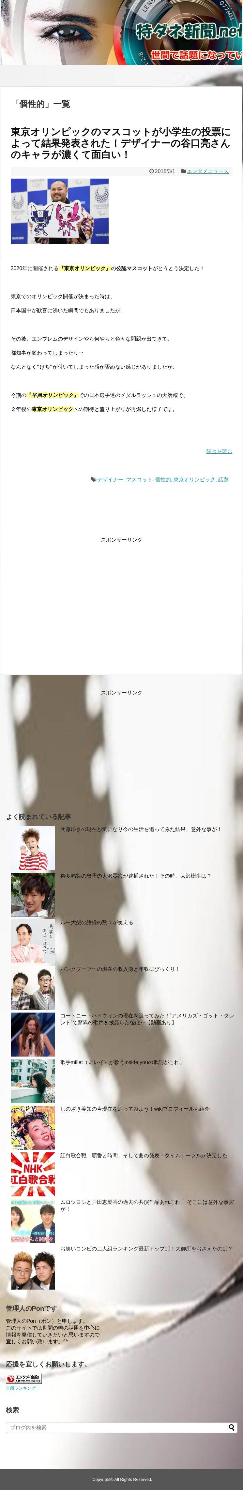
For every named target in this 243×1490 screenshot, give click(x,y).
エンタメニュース (208, 171)
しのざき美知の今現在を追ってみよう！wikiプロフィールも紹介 (135, 1109)
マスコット (139, 479)
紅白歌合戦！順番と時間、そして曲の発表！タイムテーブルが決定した (143, 1155)
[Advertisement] (65, 606)
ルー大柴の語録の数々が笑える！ (99, 922)
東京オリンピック (194, 479)
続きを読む (219, 451)
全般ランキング (21, 1388)
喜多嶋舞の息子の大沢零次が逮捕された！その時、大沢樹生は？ (136, 876)
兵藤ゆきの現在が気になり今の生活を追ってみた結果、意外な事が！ (141, 829)
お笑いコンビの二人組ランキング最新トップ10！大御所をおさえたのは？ (146, 1248)
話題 (223, 479)
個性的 (163, 479)
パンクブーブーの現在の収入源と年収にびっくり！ (120, 969)
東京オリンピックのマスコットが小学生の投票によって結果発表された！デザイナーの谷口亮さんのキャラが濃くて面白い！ (121, 143)
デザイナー (110, 479)
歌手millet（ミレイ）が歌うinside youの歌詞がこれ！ (122, 1062)
